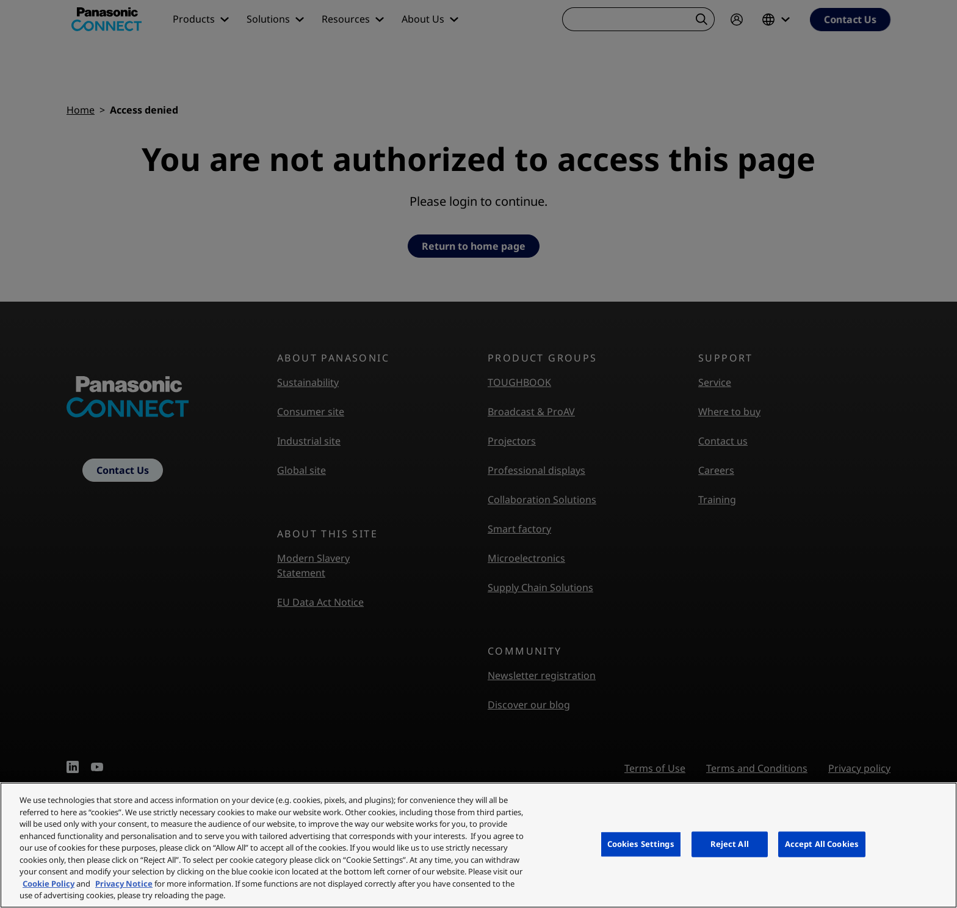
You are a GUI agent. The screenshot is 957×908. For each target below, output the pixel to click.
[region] (478, 845)
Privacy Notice (124, 883)
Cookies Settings (640, 843)
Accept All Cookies (822, 843)
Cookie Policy (48, 883)
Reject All (729, 843)
